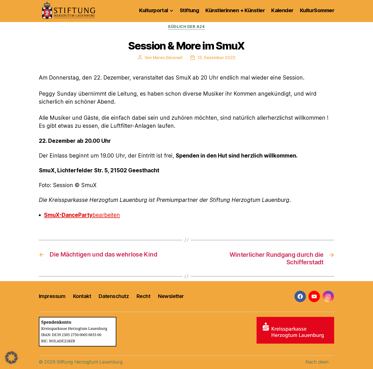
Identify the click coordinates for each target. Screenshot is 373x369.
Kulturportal (153, 10)
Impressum (52, 296)
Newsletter (171, 296)
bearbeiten (82, 215)
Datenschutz (114, 296)
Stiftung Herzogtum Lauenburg (88, 361)
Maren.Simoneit (168, 57)
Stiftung (189, 10)
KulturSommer (317, 10)
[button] (11, 357)
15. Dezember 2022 (216, 57)
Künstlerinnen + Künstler (235, 10)
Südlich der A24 (186, 27)
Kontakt (82, 296)
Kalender (282, 10)
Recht (143, 296)
